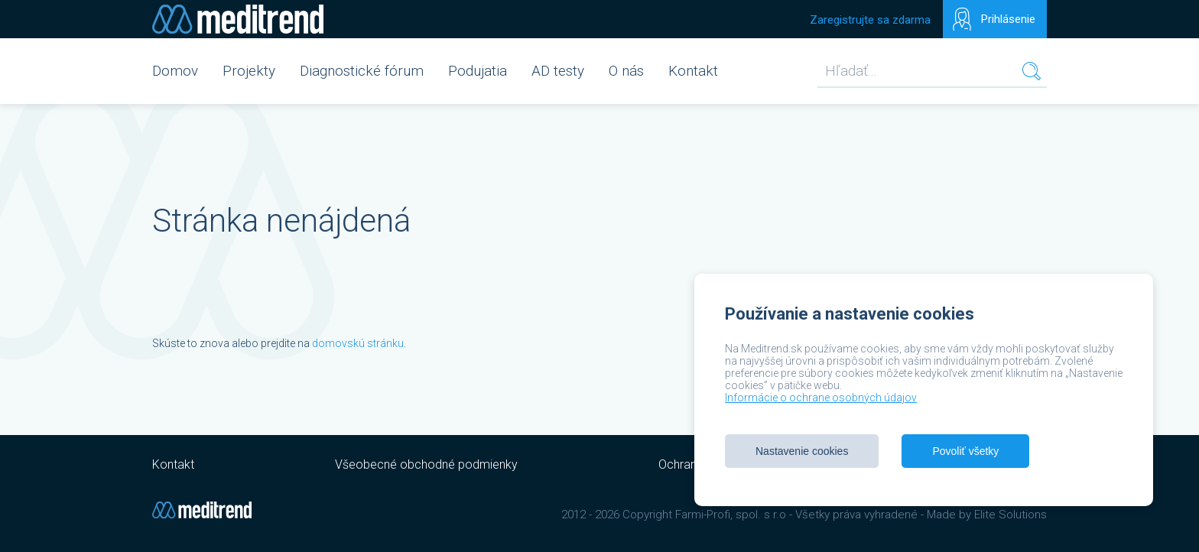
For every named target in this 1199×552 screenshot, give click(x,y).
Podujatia (477, 71)
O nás (626, 71)
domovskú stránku (358, 343)
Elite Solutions (1010, 514)
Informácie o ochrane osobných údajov (821, 397)
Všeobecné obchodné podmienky (426, 464)
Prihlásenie (1008, 19)
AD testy (557, 71)
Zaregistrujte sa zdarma (870, 20)
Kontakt (693, 71)
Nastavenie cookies (801, 451)
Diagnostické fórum (362, 71)
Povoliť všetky (965, 451)
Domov (175, 71)
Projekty (249, 71)
